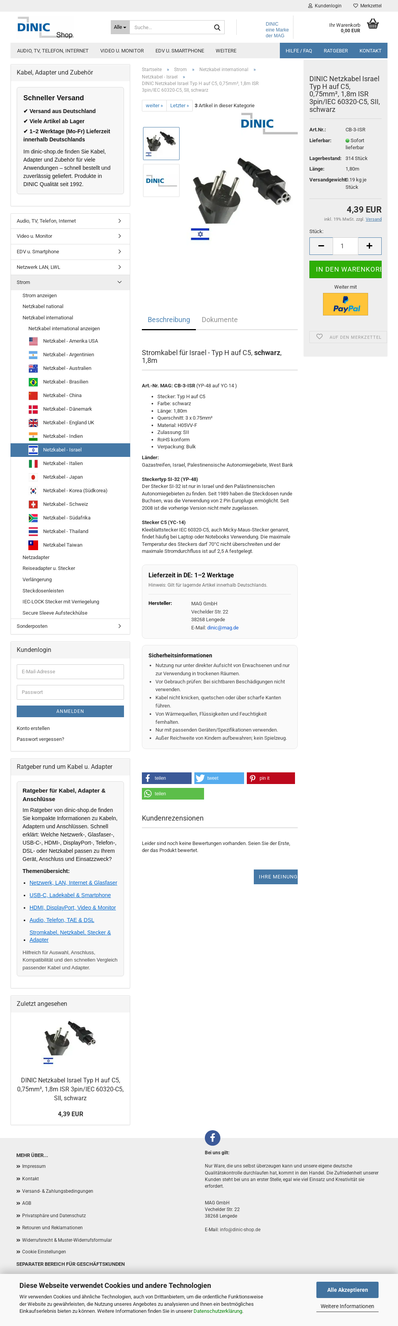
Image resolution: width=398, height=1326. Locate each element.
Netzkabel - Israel (55, 450)
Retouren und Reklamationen (52, 1227)
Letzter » (179, 105)
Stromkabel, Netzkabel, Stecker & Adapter (70, 936)
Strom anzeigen (40, 295)
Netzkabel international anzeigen (64, 328)
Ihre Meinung (278, 877)
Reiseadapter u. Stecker (49, 568)
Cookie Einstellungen (44, 1252)
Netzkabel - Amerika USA (63, 341)
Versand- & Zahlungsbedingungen (57, 1191)
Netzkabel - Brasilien (58, 382)
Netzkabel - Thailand (58, 532)
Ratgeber (336, 51)
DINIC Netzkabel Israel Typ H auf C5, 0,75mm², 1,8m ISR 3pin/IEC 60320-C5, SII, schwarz (70, 1089)
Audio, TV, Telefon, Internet (53, 51)
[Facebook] (212, 1138)
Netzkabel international (48, 318)
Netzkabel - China (55, 396)
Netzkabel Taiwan (55, 545)
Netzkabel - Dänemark (60, 409)
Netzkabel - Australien (59, 368)
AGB (26, 1203)
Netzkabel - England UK (61, 423)
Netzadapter (36, 557)
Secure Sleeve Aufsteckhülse (55, 613)
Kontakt (371, 51)
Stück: (316, 236)
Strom (23, 282)
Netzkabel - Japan (55, 477)
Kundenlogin (325, 6)
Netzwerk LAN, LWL (38, 267)
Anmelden (70, 711)
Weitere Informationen (347, 1306)
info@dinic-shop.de (240, 1229)
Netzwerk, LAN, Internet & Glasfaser (73, 883)
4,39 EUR (70, 1114)
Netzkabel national (43, 306)
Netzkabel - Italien (55, 464)
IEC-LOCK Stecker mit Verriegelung (61, 602)
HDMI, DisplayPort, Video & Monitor (73, 907)
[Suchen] (217, 28)
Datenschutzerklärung (218, 1311)
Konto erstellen (33, 728)
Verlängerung (37, 579)
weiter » (154, 105)
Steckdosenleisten (43, 591)
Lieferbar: (320, 145)
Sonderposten (32, 626)
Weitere (226, 51)
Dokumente (220, 319)
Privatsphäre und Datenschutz (54, 1215)
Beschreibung (169, 319)
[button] (167, 778)
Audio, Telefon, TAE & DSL (62, 920)
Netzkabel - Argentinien (61, 355)
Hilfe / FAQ (299, 51)
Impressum (34, 1166)
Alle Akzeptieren (347, 1290)
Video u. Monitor (122, 51)
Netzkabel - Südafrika (59, 518)
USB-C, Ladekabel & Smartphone (70, 895)
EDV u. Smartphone (179, 51)
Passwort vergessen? (40, 739)
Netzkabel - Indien (55, 436)
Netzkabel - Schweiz (58, 504)
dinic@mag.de (223, 628)
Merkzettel (367, 6)
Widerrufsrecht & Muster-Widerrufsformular (67, 1240)
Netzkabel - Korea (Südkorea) (68, 491)
